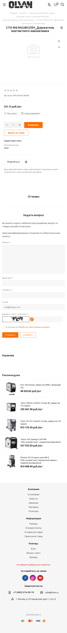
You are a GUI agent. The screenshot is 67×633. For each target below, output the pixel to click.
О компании (33, 494)
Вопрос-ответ (34, 553)
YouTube (40, 578)
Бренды (34, 557)
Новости (33, 498)
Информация (33, 518)
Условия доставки (33, 532)
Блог (33, 549)
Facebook (25, 578)
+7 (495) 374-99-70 (23, 592)
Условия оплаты (34, 528)
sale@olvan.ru (52, 592)
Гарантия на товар (34, 536)
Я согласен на (28, 327)
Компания (33, 489)
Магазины (33, 507)
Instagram (33, 578)
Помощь (33, 524)
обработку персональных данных (34, 327)
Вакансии (33, 503)
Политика (33, 511)
